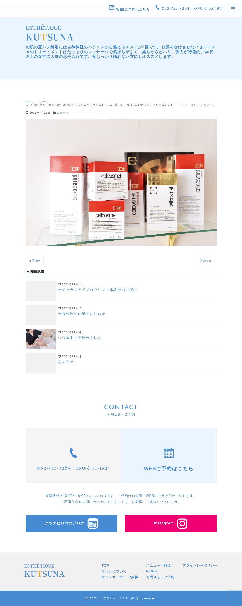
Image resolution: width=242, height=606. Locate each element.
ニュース (63, 112)
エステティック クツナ (113, 598)
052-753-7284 (53, 468)
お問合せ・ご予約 (160, 577)
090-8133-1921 (92, 468)
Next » (205, 260)
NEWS (151, 571)
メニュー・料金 (158, 565)
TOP (105, 565)
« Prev (34, 260)
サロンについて (114, 571)
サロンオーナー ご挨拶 (120, 577)
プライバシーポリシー (200, 565)
